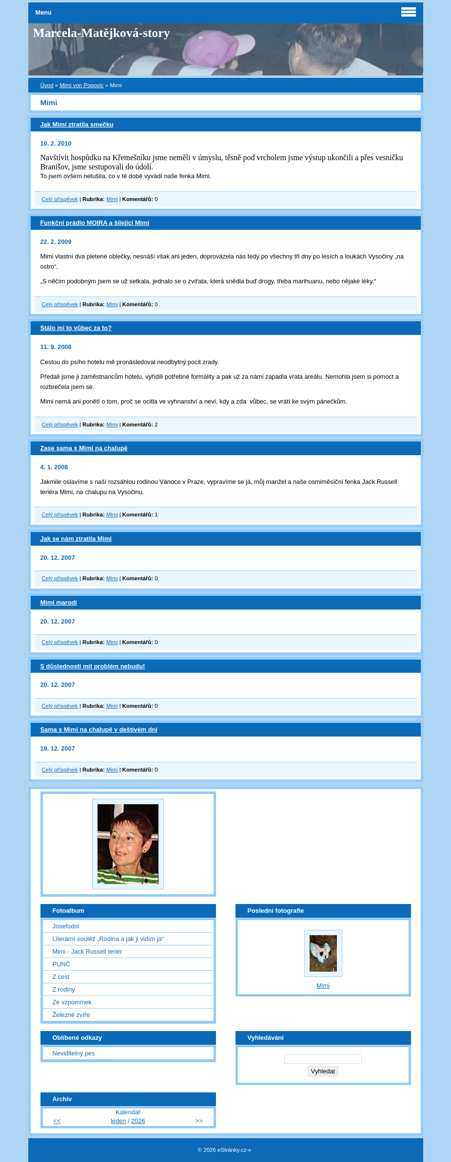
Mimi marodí (58, 602)
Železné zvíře (71, 1014)
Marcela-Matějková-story (101, 33)
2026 (138, 1121)
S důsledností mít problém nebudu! (92, 666)
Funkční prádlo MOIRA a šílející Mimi (95, 222)
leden (118, 1121)
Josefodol (66, 926)
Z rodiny (64, 989)
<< (56, 1121)
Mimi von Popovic (81, 85)
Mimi (112, 199)
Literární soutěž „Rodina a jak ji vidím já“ (108, 938)
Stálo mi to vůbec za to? (76, 328)
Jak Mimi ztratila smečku (77, 124)
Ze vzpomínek (72, 1002)
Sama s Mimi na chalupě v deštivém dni (98, 729)
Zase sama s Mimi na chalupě (84, 448)
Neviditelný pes (74, 1053)
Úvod (47, 85)
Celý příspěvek (60, 199)
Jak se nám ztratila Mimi (76, 538)
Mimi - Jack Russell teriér (87, 951)
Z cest (61, 976)
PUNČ (61, 964)
